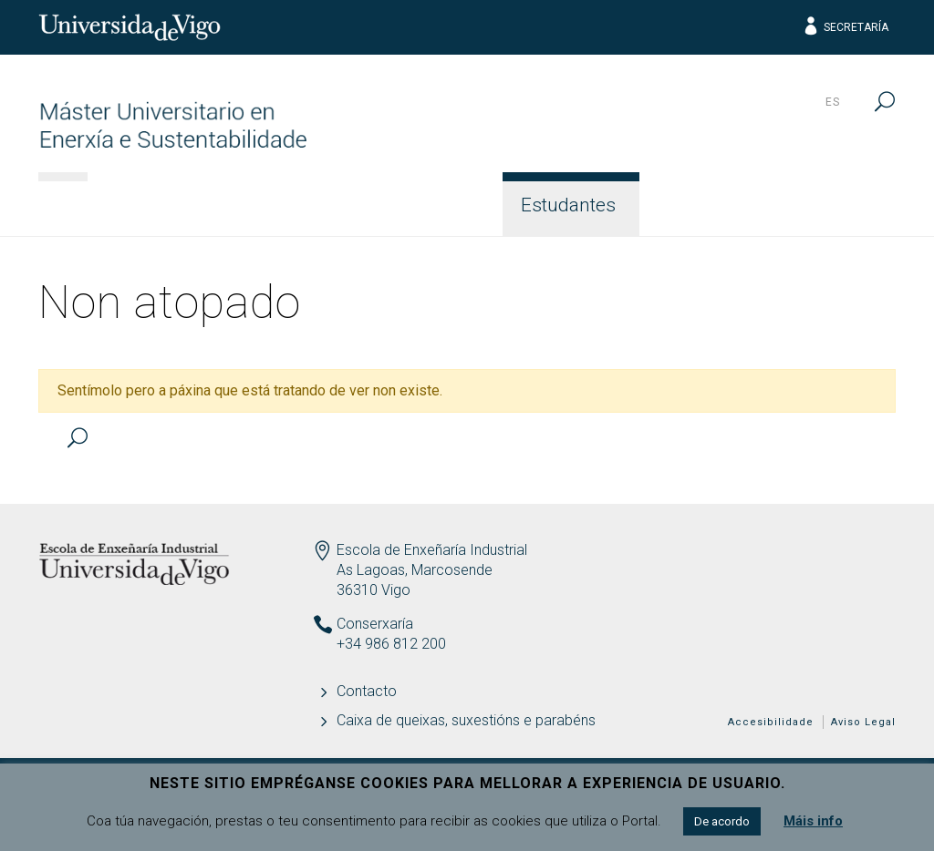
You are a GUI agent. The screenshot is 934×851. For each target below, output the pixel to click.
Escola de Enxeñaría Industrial (432, 550)
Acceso (305, 205)
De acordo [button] (722, 821)
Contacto (833, 205)
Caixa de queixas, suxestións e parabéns (466, 720)
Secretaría (845, 27)
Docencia (428, 205)
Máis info (813, 821)
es (832, 102)
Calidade (705, 205)
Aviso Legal (863, 722)
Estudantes (568, 205)
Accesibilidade (771, 722)
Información (168, 205)
